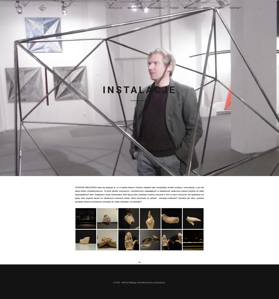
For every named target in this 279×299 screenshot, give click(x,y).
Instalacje (115, 8)
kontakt (235, 8)
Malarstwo (135, 8)
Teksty (220, 8)
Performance (156, 8)
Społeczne (191, 8)
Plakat (174, 8)
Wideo (206, 8)
